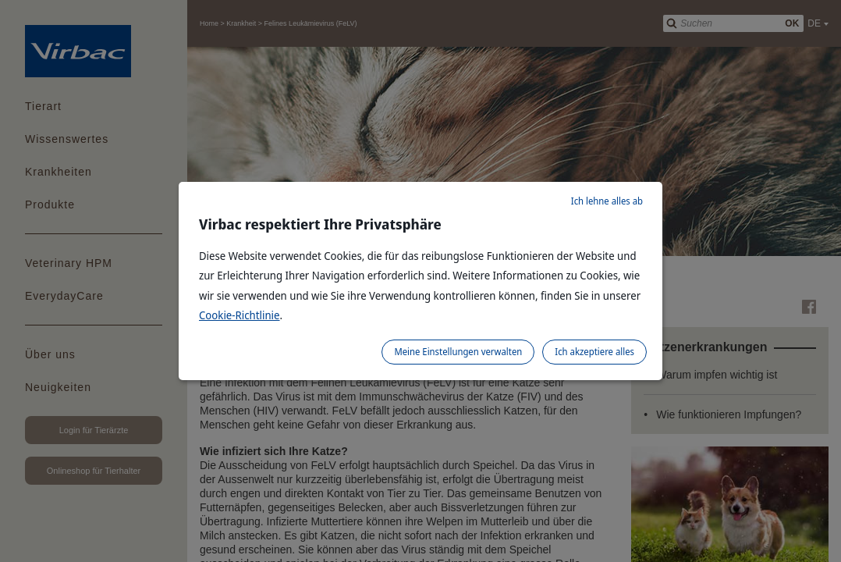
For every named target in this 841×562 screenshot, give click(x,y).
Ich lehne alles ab (607, 201)
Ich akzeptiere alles (594, 351)
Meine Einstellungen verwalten (458, 351)
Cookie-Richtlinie (239, 315)
